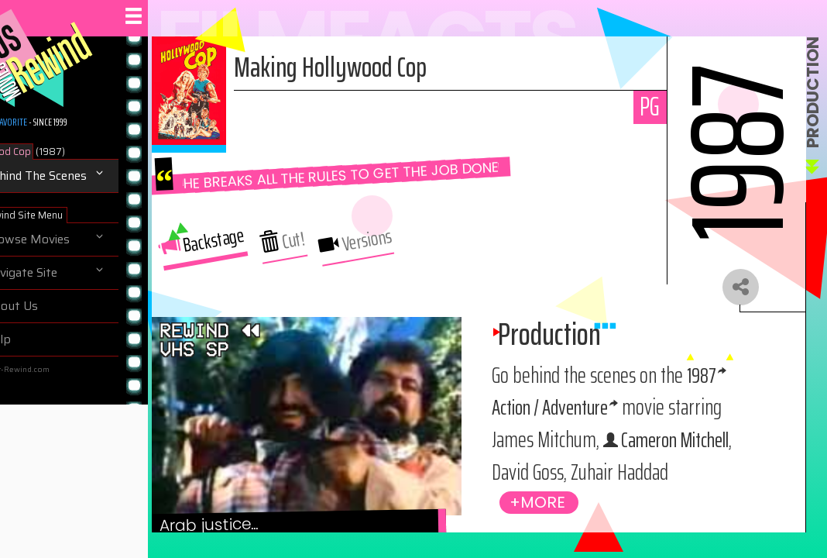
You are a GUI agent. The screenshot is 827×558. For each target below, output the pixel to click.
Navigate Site (55, 273)
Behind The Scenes (70, 176)
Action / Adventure (615, 409)
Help (32, 339)
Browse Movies (61, 239)
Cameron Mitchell (613, 473)
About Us (46, 306)
